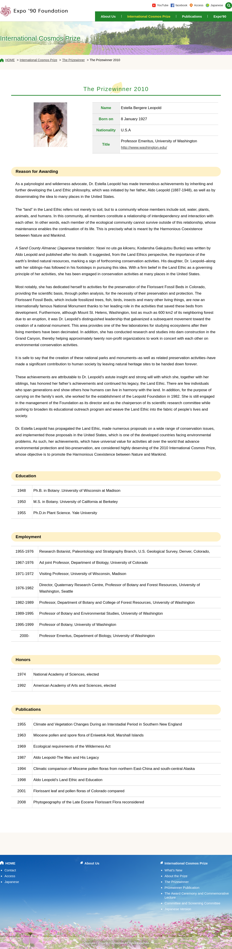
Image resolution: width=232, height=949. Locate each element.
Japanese (217, 5)
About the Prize (176, 876)
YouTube (162, 5)
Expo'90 (219, 16)
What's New (173, 870)
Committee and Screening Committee (192, 903)
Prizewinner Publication (182, 887)
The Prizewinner (73, 60)
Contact (10, 870)
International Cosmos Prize (148, 16)
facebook (181, 5)
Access (198, 5)
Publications (192, 16)
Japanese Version (178, 909)
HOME (10, 60)
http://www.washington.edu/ (144, 147)
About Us (108, 16)
